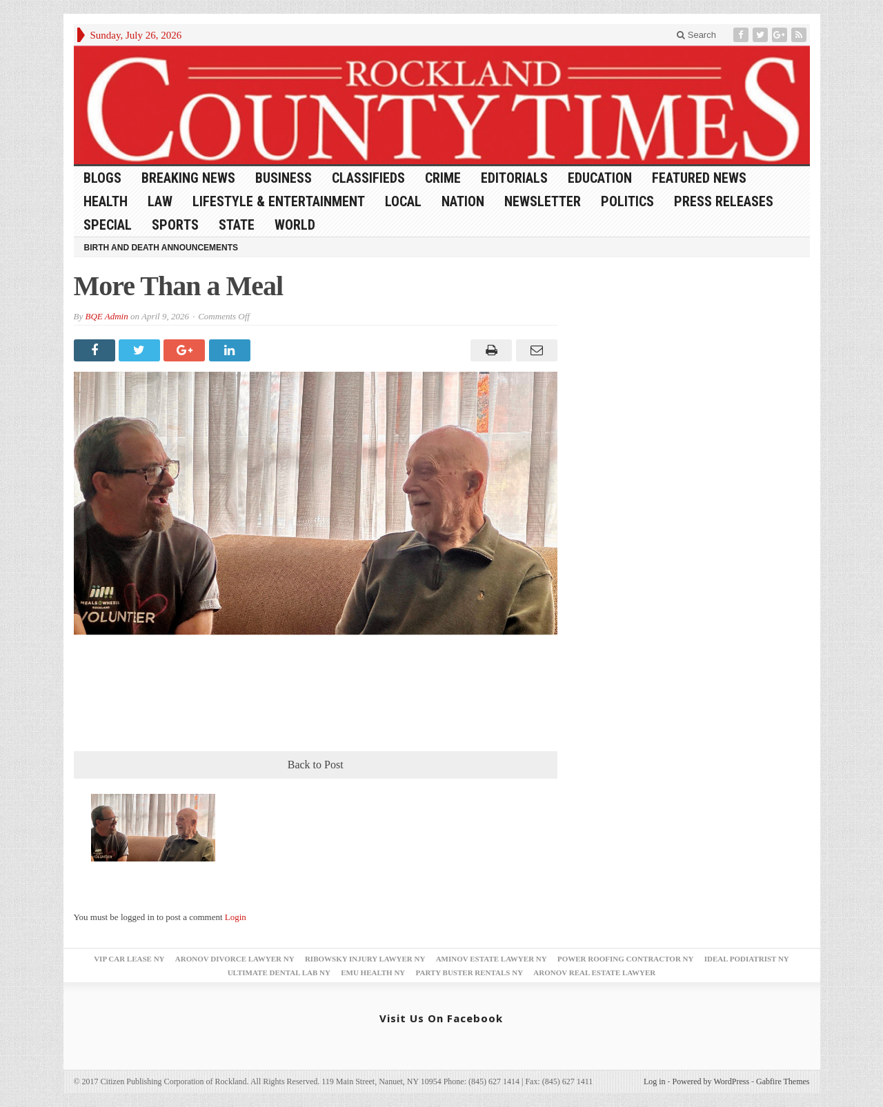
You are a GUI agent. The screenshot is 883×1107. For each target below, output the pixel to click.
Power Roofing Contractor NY (625, 959)
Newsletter (542, 201)
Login (235, 917)
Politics (627, 201)
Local (403, 201)
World (295, 225)
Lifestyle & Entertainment (278, 201)
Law (160, 201)
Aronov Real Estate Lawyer (594, 972)
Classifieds (368, 178)
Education (600, 178)
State (237, 225)
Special (107, 225)
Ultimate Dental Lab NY (279, 972)
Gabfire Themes (782, 1081)
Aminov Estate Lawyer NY (491, 959)
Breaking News (188, 178)
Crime (443, 178)
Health (105, 201)
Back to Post (316, 764)
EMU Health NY (373, 972)
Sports (175, 225)
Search (696, 35)
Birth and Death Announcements (161, 247)
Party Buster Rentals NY (470, 972)
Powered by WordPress (711, 1081)
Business (283, 178)
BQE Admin (106, 316)
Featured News (699, 178)
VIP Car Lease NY (129, 959)
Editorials (514, 178)
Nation (463, 201)
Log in (655, 1081)
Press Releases (723, 201)
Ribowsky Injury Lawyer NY (365, 959)
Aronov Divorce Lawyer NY (235, 959)
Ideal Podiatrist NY (746, 959)
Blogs (102, 178)
